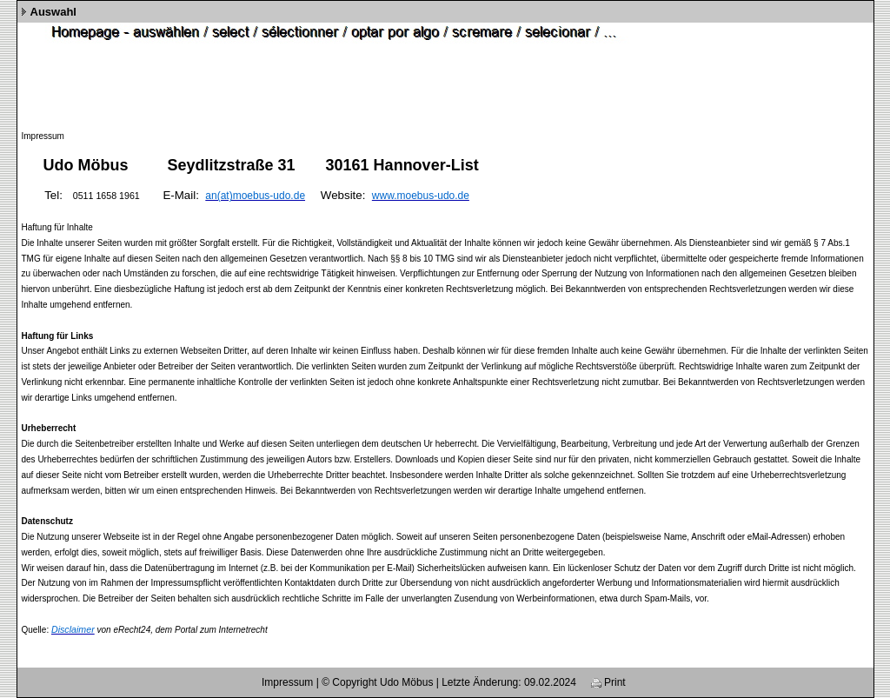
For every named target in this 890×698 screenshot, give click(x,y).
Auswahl (53, 11)
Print (608, 682)
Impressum (287, 682)
